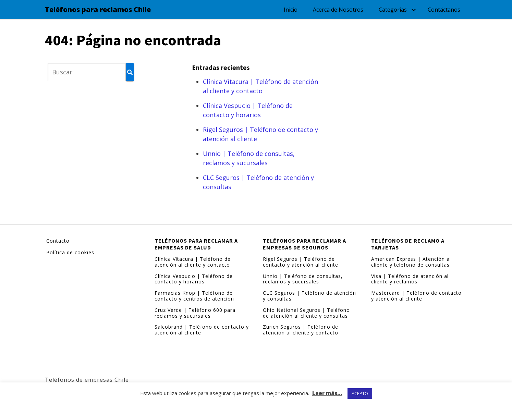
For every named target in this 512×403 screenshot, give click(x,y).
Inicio (290, 9)
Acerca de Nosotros (338, 9)
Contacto (58, 240)
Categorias (393, 9)
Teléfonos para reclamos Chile (98, 9)
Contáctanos (444, 9)
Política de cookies (70, 252)
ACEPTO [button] (360, 393)
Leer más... (327, 393)
